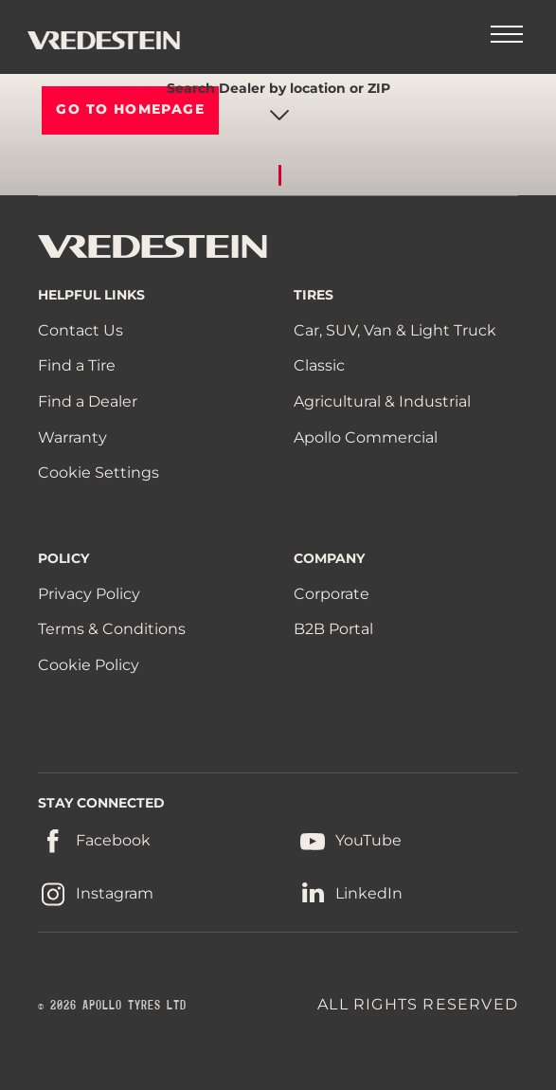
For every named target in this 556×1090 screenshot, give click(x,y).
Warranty (72, 437)
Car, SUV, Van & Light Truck (395, 330)
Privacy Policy (89, 594)
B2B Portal (333, 629)
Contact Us (80, 330)
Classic (319, 365)
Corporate (331, 594)
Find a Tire (77, 365)
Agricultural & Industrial (382, 401)
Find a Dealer (87, 401)
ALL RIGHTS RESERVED (417, 1004)
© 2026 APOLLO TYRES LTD (112, 1005)
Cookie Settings (98, 473)
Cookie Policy (88, 665)
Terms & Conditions (112, 629)
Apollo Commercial (366, 437)
